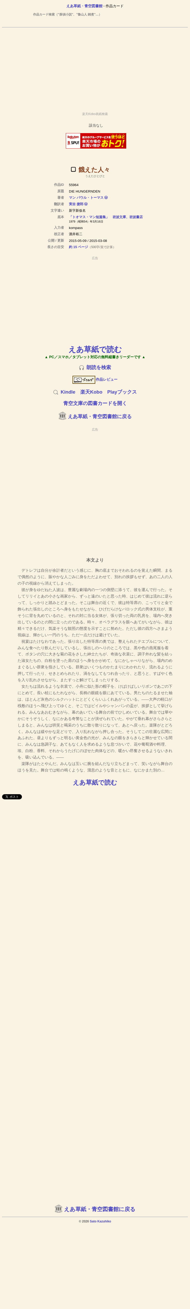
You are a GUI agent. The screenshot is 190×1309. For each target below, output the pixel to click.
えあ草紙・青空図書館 (84, 6)
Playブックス (122, 392)
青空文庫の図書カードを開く (95, 403)
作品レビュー (95, 379)
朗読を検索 (98, 367)
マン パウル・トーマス (86, 198)
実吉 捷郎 (76, 204)
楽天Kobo (91, 392)
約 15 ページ (78, 247)
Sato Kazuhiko (100, 1221)
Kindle (68, 392)
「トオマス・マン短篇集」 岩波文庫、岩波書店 (106, 217)
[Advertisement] (94, 67)
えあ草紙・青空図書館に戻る (100, 416)
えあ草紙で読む (95, 349)
